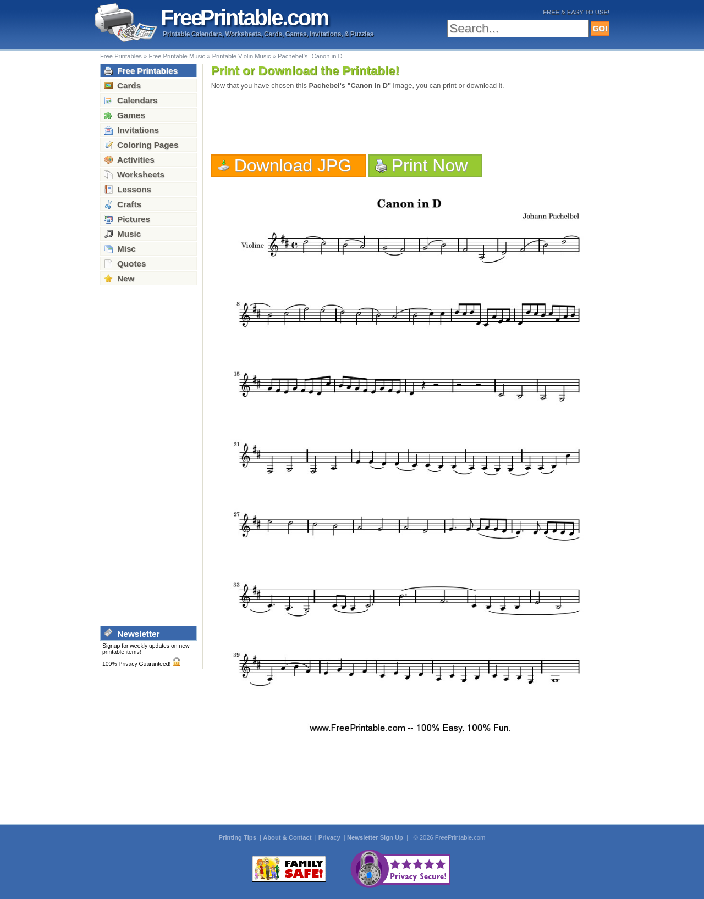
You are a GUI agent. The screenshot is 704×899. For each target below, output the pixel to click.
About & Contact (288, 837)
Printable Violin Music (241, 56)
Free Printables (121, 56)
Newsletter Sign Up (376, 837)
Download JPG (293, 165)
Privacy (330, 837)
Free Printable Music (176, 56)
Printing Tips (238, 837)
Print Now (430, 165)
